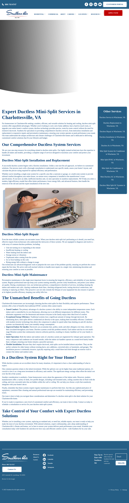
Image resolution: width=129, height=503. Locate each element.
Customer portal (114, 4)
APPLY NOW (113, 13)
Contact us (82, 402)
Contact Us (12, 469)
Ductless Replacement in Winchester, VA (112, 124)
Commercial (53, 14)
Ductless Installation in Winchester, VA (112, 138)
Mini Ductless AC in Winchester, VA (112, 178)
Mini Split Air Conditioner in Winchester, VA (112, 169)
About (62, 14)
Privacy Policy (115, 490)
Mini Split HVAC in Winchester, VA (112, 161)
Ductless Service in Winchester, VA (112, 117)
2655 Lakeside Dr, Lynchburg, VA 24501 (13, 475)
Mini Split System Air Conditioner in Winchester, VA (112, 152)
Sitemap (124, 490)
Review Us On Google (8, 479)
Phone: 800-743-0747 (8, 464)
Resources (36, 454)
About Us (36, 457)
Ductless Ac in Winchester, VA (112, 146)
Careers (35, 460)
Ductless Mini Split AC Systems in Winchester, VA (112, 186)
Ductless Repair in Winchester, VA (112, 132)
